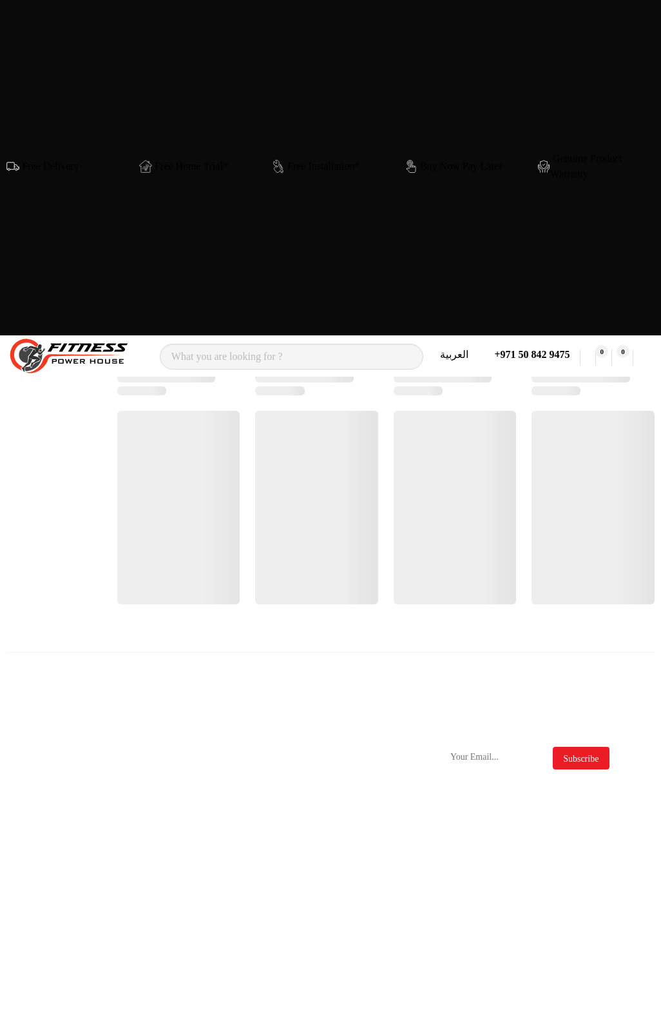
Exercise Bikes (71, 804)
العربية (454, 354)
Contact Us (267, 758)
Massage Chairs (73, 946)
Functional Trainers (62, 917)
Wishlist (261, 924)
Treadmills (63, 758)
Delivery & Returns (267, 811)
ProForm (160, 851)
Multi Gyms (66, 887)
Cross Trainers (71, 781)
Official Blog (373, 840)
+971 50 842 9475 (529, 354)
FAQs (358, 817)
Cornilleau (164, 897)
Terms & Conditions (368, 765)
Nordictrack (166, 758)
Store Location (274, 840)
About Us (264, 781)
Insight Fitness (172, 827)
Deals (357, 863)
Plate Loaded (68, 863)
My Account (270, 901)
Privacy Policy (376, 794)
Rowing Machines (61, 834)
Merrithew (164, 920)
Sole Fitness (167, 804)
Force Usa (163, 874)
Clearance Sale (377, 887)
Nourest (158, 781)
